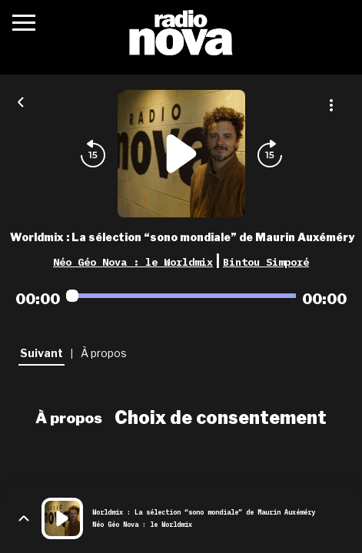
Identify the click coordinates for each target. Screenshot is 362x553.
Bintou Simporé (266, 262)
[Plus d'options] (331, 105)
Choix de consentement (221, 418)
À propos (68, 418)
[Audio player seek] (181, 295)
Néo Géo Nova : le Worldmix (133, 262)
